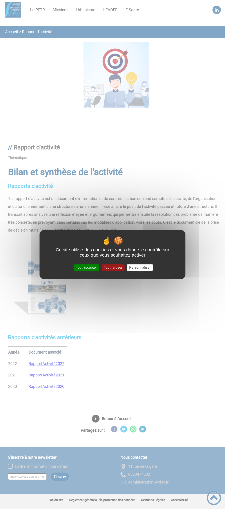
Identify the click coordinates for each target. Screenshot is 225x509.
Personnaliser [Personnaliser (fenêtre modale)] (140, 267)
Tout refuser (113, 267)
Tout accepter (86, 267)
